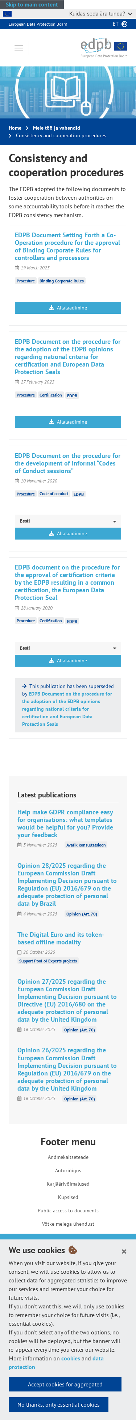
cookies (70, 1358)
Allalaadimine (68, 307)
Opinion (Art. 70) (81, 914)
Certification (51, 395)
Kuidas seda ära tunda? (100, 13)
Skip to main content (32, 4)
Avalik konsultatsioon (86, 845)
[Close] (124, 1251)
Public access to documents (68, 1210)
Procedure (26, 280)
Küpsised (68, 1197)
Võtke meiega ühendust (68, 1224)
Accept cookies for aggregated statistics (65, 1386)
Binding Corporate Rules (62, 280)
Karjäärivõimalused (68, 1184)
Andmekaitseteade (68, 1157)
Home (15, 128)
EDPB (72, 395)
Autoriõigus (68, 1170)
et (116, 24)
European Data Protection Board (38, 24)
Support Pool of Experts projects (48, 961)
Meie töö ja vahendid (56, 128)
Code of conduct (54, 493)
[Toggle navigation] (19, 48)
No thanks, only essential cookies (58, 1404)
